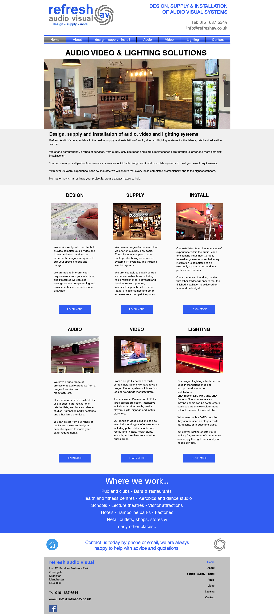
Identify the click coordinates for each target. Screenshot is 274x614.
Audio (211, 579)
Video (211, 585)
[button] (137, 94)
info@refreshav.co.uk (206, 28)
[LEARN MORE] (75, 309)
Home (210, 562)
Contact (209, 597)
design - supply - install (200, 573)
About (210, 567)
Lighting (209, 591)
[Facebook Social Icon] (53, 608)
